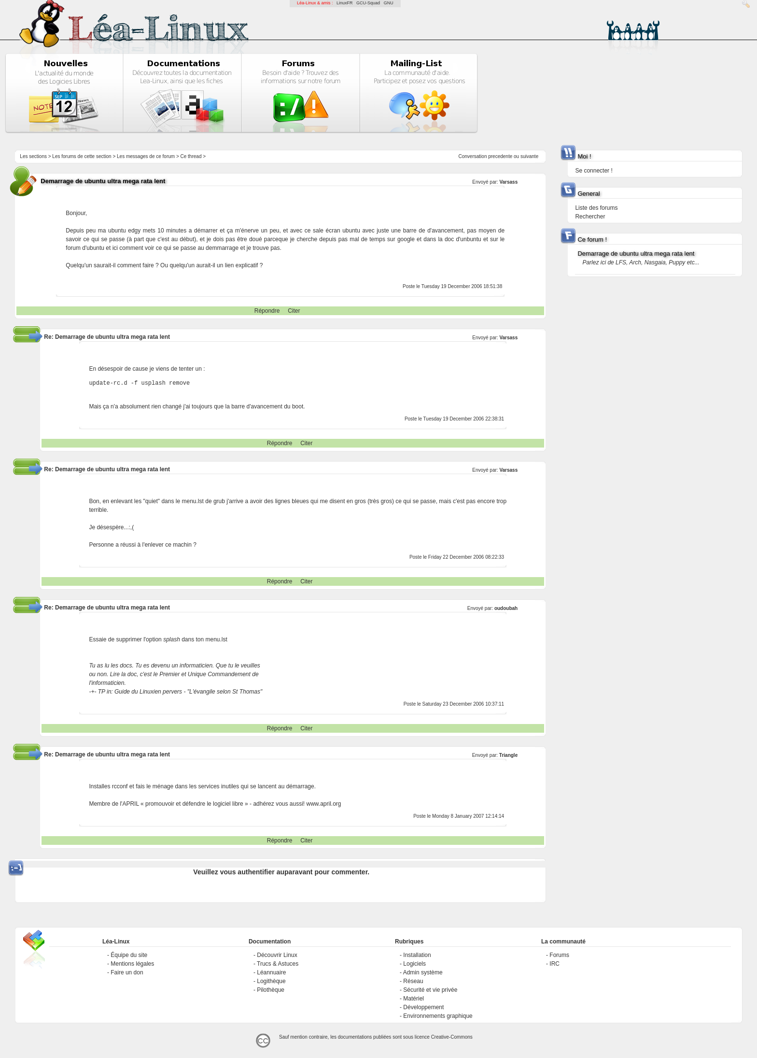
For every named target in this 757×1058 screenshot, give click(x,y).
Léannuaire (271, 972)
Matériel (413, 998)
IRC (554, 963)
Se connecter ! (593, 170)
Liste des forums (596, 207)
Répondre (267, 310)
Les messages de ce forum (146, 156)
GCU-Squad (368, 2)
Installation (417, 955)
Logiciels (414, 963)
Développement (423, 1007)
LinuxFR (344, 2)
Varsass (508, 182)
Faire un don (127, 972)
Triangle (508, 755)
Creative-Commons (452, 1037)
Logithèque (271, 981)
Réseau (413, 981)
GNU (388, 2)
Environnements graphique (437, 1016)
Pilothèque (270, 989)
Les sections (33, 156)
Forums (559, 955)
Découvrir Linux (277, 955)
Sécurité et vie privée (430, 989)
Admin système (423, 972)
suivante (529, 156)
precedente (500, 156)
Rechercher (590, 216)
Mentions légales (132, 963)
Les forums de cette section (81, 156)
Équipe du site (129, 955)
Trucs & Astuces (277, 963)
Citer (294, 310)
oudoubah (506, 608)
